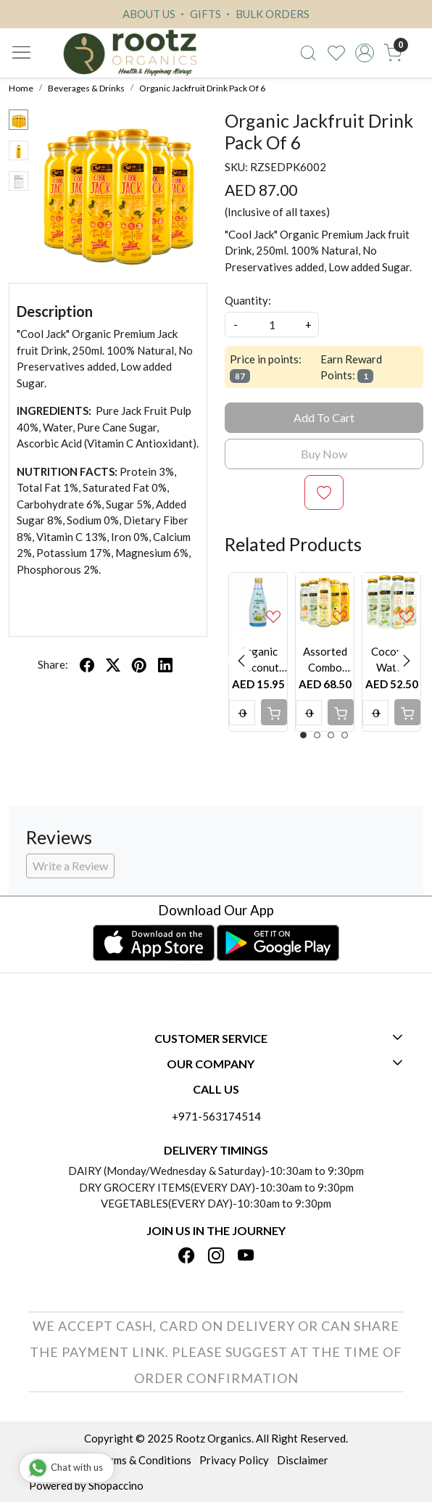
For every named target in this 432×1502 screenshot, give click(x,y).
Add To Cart (324, 417)
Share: (53, 664)
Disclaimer (302, 1459)
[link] (308, 53)
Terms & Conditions (144, 1459)
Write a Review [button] (70, 865)
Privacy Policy (234, 1459)
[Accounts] (365, 53)
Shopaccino (116, 1485)
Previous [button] (241, 661)
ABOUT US (148, 13)
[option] (258, 652)
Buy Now (324, 454)
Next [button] (407, 661)
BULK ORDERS (266, 13)
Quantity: (248, 300)
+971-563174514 (216, 1116)
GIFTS (199, 13)
